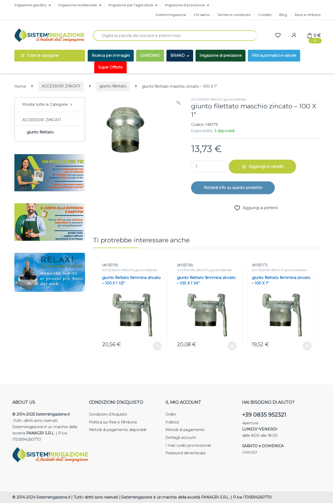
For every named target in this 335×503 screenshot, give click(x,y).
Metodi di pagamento (185, 429)
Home (20, 86)
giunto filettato (112, 86)
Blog (283, 15)
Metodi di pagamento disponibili (118, 429)
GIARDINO (150, 55)
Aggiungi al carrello (266, 166)
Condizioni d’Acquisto (108, 414)
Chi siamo (202, 15)
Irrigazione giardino (30, 5)
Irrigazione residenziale (77, 5)
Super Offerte (110, 67)
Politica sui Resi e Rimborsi (113, 422)
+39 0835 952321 (264, 414)
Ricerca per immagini (111, 55)
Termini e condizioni (233, 15)
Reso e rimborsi (308, 15)
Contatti (265, 15)
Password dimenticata (185, 453)
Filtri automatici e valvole (274, 55)
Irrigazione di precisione (185, 5)
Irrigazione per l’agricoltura (131, 5)
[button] (178, 103)
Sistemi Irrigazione (170, 15)
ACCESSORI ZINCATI (61, 86)
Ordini (170, 414)
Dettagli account (180, 437)
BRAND (177, 55)
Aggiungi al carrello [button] (157, 346)
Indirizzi (172, 422)
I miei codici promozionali (188, 445)
